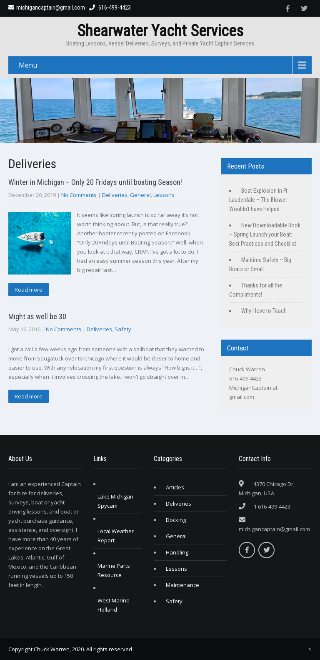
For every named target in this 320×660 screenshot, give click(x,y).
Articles (175, 487)
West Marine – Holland (116, 605)
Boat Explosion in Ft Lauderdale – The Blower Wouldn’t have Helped (258, 199)
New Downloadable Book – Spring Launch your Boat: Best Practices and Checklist (264, 234)
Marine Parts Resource (114, 570)
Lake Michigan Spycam (115, 501)
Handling (177, 552)
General (140, 195)
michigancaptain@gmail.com (46, 7)
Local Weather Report (116, 535)
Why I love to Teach (264, 310)
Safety (123, 329)
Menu (28, 65)
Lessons (164, 195)
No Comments (79, 195)
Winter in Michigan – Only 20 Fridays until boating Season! (95, 182)
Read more (28, 289)
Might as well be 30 (37, 316)
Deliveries (115, 195)
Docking (176, 520)
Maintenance (182, 585)
